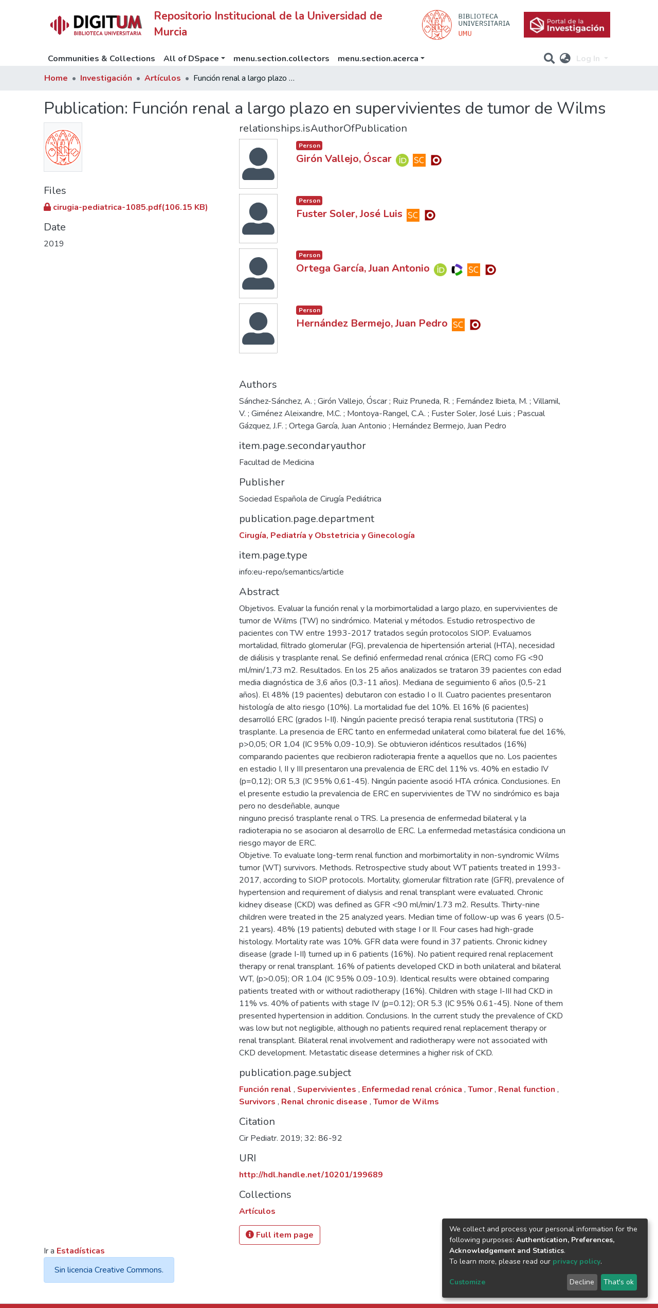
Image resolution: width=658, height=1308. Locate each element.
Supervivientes (327, 1089)
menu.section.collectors (281, 58)
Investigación (106, 78)
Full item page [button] (280, 1235)
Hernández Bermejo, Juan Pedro (372, 323)
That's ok (619, 1282)
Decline (582, 1282)
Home (56, 78)
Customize (467, 1282)
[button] (565, 58)
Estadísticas (81, 1251)
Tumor (481, 1089)
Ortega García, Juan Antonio (363, 268)
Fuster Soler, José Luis (349, 214)
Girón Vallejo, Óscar (344, 159)
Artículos (162, 78)
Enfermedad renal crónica (413, 1089)
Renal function (527, 1089)
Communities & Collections (101, 58)
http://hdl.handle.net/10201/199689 (311, 1174)
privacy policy (576, 1261)
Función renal (266, 1089)
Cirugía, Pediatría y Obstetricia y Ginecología (327, 535)
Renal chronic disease (325, 1101)
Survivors (258, 1101)
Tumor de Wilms (406, 1101)
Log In (589, 58)
